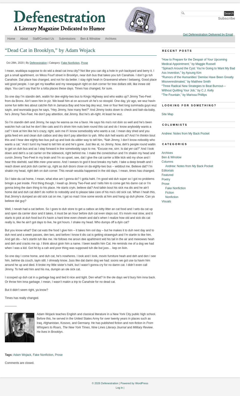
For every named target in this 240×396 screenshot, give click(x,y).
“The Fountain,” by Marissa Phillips (184, 95)
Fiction (169, 192)
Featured (167, 175)
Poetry (166, 179)
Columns (167, 161)
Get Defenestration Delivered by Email (208, 34)
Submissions (67, 38)
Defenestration (38, 62)
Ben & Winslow (90, 38)
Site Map (167, 114)
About (24, 38)
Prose (84, 62)
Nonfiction (171, 197)
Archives (110, 38)
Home (11, 38)
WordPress (141, 383)
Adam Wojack (22, 355)
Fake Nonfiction (70, 62)
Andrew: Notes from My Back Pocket (185, 133)
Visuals (166, 201)
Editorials (168, 170)
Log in (119, 387)
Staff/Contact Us (43, 38)
